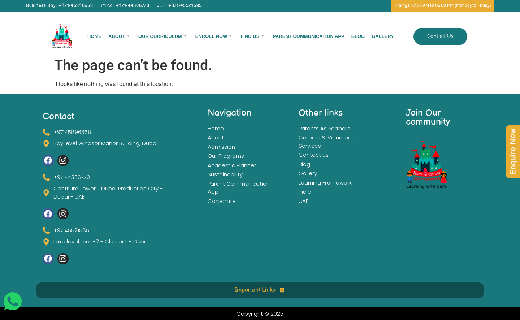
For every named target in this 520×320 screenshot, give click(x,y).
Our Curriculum (162, 36)
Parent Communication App (308, 36)
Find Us (252, 36)
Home (94, 36)
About (118, 36)
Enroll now (213, 36)
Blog (358, 36)
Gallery (383, 36)
